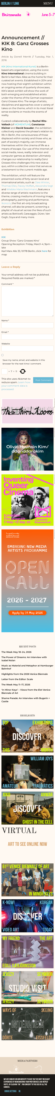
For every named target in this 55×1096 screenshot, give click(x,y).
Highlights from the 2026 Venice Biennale (24, 674)
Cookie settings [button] (10, 1091)
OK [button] (20, 1091)
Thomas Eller (9, 186)
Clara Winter (42, 182)
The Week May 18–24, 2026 (16, 652)
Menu (48, 3)
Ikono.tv (6, 203)
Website (5, 343)
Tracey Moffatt (26, 186)
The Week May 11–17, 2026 (15, 684)
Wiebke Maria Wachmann (22, 189)
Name (5, 320)
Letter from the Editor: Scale (17, 679)
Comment (7, 284)
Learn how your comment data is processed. (15, 386)
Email (5, 332)
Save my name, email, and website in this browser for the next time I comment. (24, 362)
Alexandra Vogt (44, 186)
